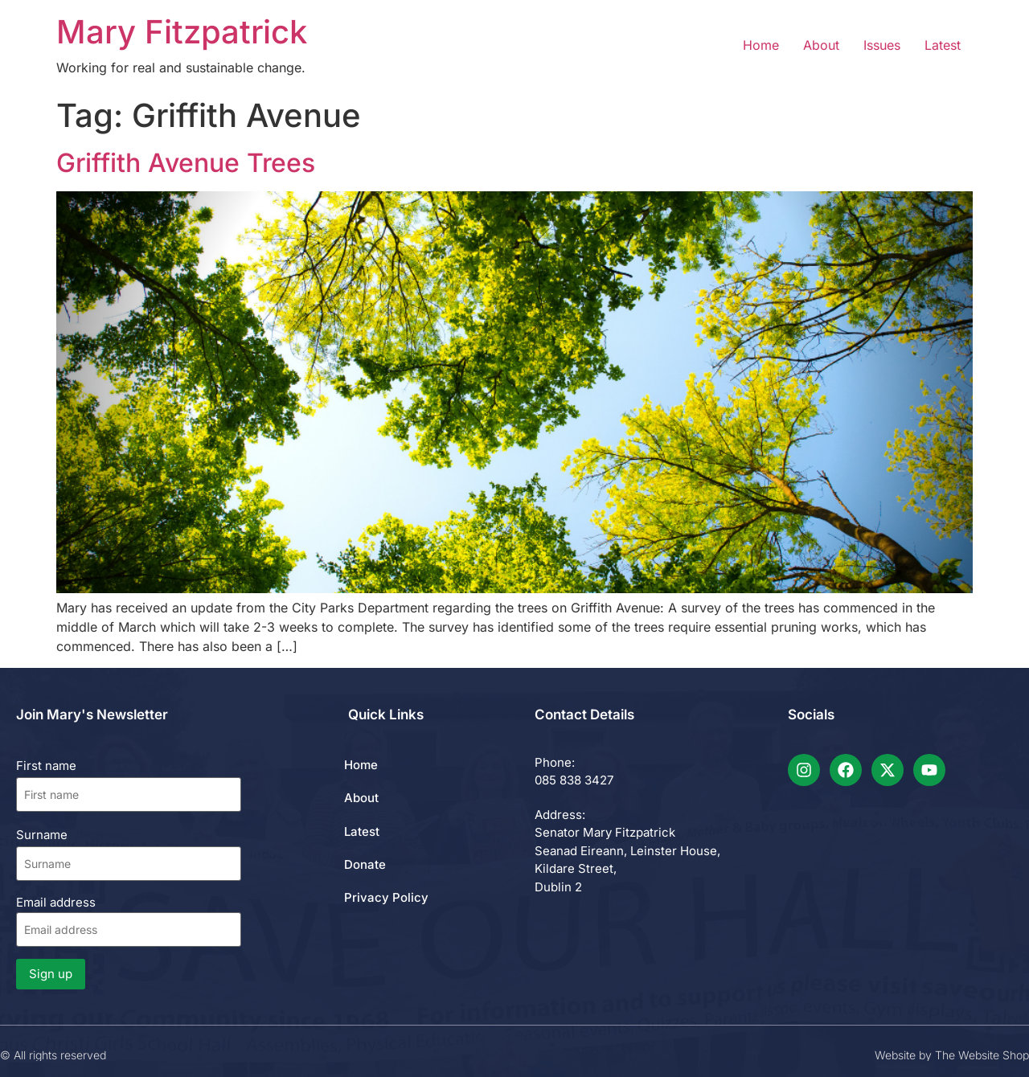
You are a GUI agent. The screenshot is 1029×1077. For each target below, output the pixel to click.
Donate (365, 864)
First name (46, 765)
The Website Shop (982, 1055)
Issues (881, 45)
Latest (942, 45)
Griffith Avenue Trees (185, 162)
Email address (128, 921)
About (821, 45)
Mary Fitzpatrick (181, 31)
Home (761, 45)
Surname (42, 834)
